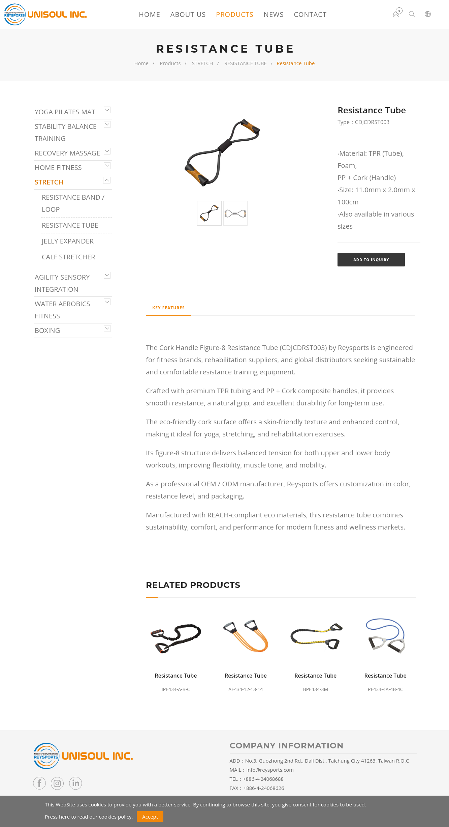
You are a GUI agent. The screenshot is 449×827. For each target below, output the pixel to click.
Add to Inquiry (371, 259)
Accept (150, 816)
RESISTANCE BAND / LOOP (73, 203)
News (273, 14)
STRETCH (202, 63)
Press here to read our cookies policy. (89, 816)
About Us (187, 14)
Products (234, 14)
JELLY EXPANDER (68, 241)
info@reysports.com (270, 768)
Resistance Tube (176, 674)
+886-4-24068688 (263, 777)
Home (149, 14)
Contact (309, 14)
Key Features (169, 307)
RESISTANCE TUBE (245, 63)
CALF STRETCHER (68, 256)
